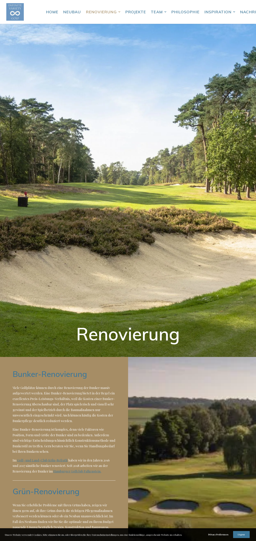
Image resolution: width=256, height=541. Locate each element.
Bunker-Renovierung (50, 100)
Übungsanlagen (169, 311)
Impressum (165, 503)
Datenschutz (166, 498)
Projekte (135, 11)
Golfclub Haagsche (67, 262)
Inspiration (219, 11)
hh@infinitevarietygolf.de (176, 512)
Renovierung (103, 11)
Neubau (72, 11)
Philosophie (185, 11)
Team (158, 11)
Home (52, 11)
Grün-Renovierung (46, 217)
